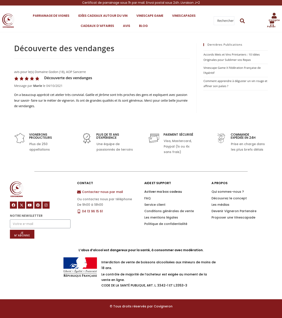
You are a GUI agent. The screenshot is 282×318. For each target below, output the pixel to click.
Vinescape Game (149, 15)
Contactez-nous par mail (102, 192)
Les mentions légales (161, 217)
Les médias (220, 204)
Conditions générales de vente (169, 211)
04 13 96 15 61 (92, 211)
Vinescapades (184, 15)
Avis (126, 26)
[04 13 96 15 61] (79, 211)
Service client (154, 204)
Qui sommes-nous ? (228, 191)
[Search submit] (242, 21)
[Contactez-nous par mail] (79, 192)
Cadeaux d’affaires (97, 26)
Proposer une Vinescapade (233, 217)
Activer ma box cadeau (163, 191)
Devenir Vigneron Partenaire (234, 211)
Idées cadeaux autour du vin (103, 15)
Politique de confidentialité (165, 224)
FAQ (147, 198)
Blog (143, 26)
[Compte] (274, 16)
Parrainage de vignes (51, 15)
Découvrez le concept (229, 198)
